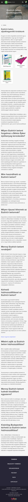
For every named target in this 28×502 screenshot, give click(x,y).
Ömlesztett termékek (14, 464)
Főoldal (7, 16)
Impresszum (14, 490)
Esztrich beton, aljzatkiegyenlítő (15, 18)
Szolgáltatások (14, 468)
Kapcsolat (14, 482)
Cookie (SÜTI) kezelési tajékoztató (8, 489)
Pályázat (14, 473)
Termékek (14, 459)
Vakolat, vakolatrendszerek (16, 16)
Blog (14, 477)
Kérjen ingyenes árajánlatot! (8, 337)
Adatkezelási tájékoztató (21, 489)
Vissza (3, 25)
